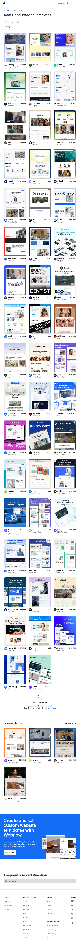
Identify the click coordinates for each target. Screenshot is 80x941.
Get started (65, 3)
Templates (8, 10)
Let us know (52, 708)
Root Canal (18, 10)
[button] (40, 27)
